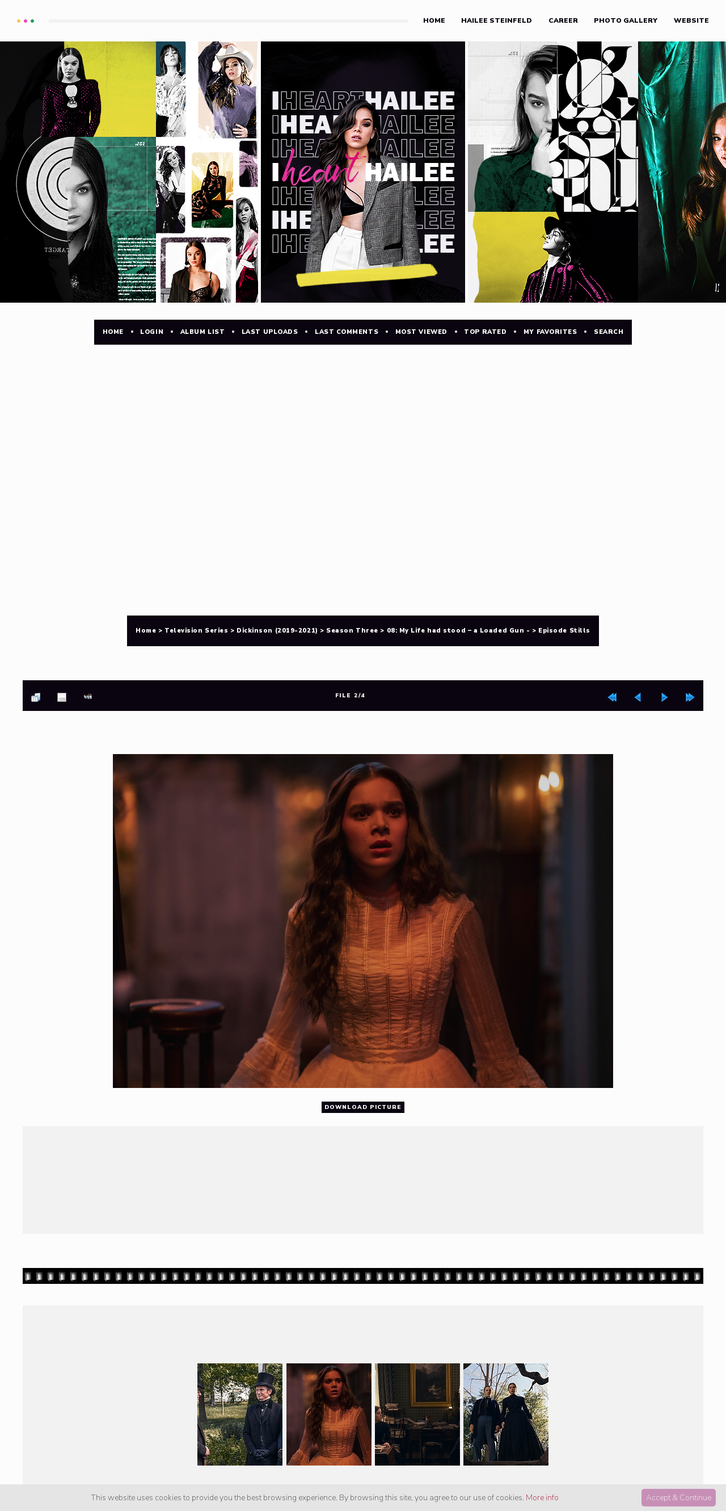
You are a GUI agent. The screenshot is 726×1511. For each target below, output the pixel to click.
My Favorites (550, 332)
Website (691, 20)
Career (563, 20)
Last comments (346, 332)
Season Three (352, 630)
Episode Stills (564, 630)
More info (542, 1497)
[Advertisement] (363, 404)
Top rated (485, 332)
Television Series (196, 630)
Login (151, 332)
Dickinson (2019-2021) (277, 630)
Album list (202, 332)
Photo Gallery (625, 20)
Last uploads (270, 332)
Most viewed (421, 332)
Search (608, 332)
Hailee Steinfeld (496, 20)
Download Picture (363, 1108)
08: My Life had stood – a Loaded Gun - (458, 630)
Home (434, 20)
